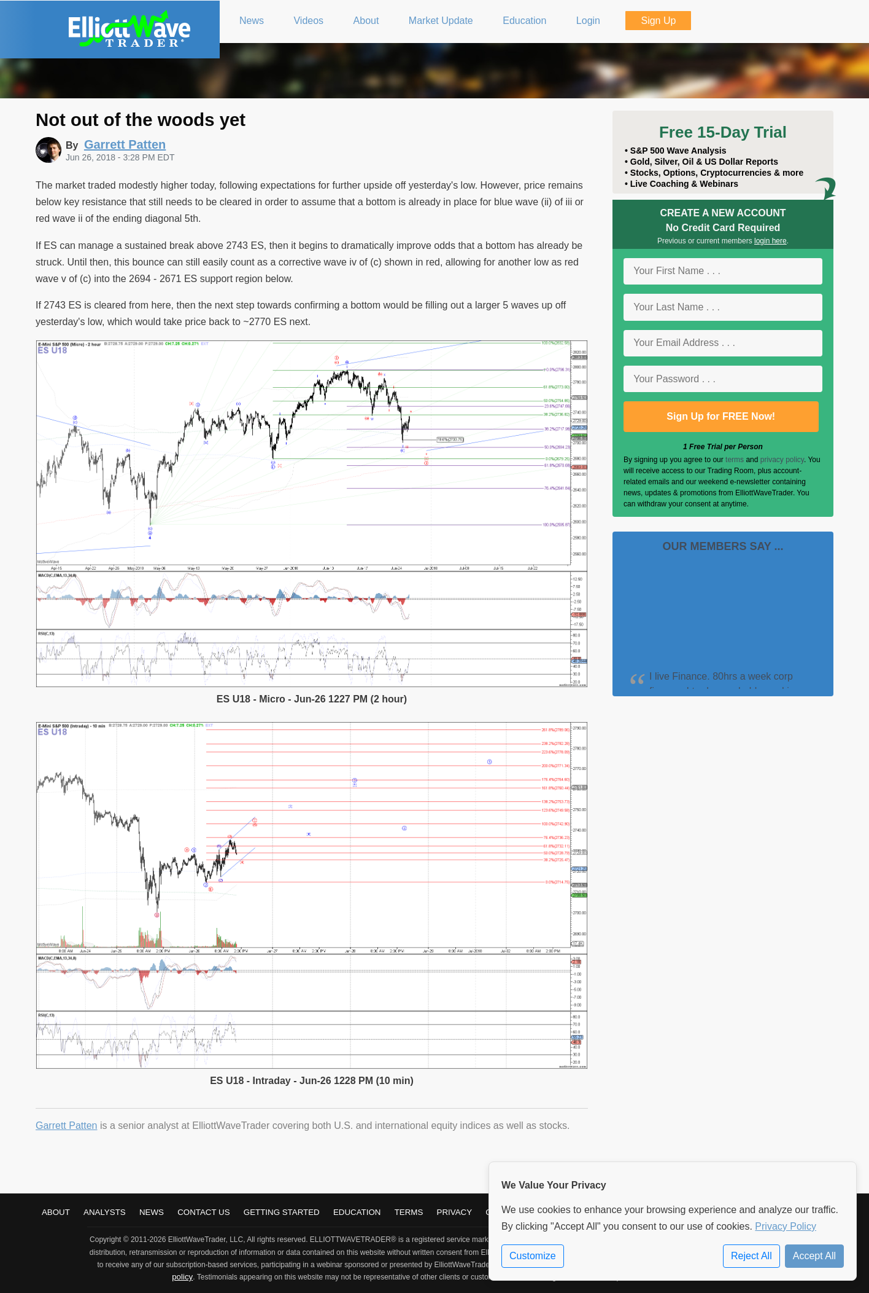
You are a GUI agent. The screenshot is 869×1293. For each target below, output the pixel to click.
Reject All (751, 1256)
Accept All (814, 1256)
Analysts (104, 1212)
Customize (532, 1256)
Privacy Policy (785, 1226)
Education (357, 1212)
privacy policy (782, 459)
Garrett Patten (67, 1125)
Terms (409, 1212)
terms (734, 459)
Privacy (455, 1212)
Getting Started (282, 1212)
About (56, 1212)
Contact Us (203, 1212)
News (151, 1212)
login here (770, 241)
